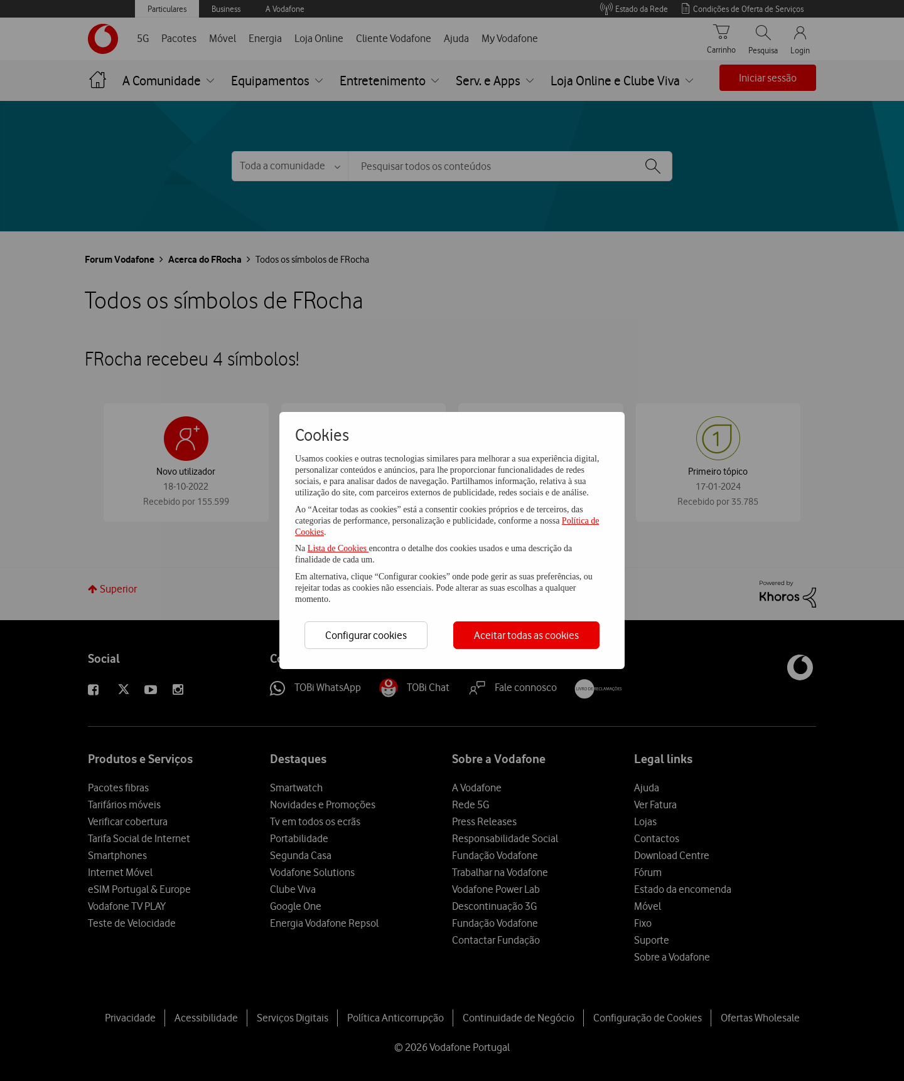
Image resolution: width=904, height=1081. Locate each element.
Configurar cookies (366, 635)
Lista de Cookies (338, 548)
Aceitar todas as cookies (526, 635)
